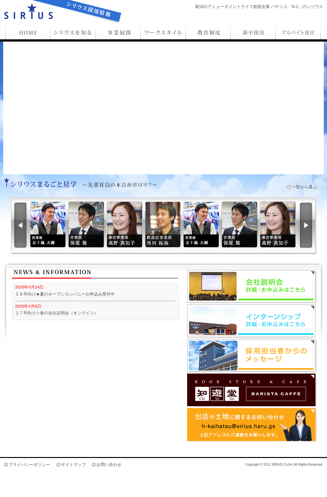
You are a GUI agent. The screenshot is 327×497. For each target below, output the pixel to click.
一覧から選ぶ (304, 187)
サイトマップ (73, 464)
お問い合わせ (108, 464)
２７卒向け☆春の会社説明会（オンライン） (56, 313)
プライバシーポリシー (29, 464)
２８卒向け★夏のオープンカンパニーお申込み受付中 (65, 294)
